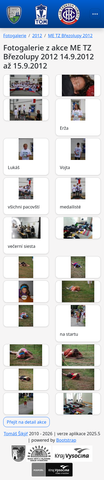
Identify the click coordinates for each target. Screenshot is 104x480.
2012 (37, 36)
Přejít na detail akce (26, 422)
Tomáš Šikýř (16, 434)
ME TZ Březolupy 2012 (70, 36)
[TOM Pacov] (14, 14)
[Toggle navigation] (95, 14)
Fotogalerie (14, 36)
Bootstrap (66, 440)
